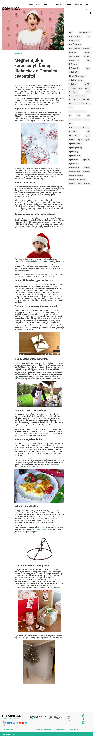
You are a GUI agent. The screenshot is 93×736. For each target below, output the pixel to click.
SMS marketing (74, 136)
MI (70, 116)
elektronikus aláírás (75, 88)
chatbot (87, 52)
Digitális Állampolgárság (77, 76)
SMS (88, 132)
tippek (88, 136)
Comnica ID (52, 715)
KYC (82, 104)
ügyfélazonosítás (75, 144)
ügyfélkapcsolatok (75, 156)
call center (72, 52)
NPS (88, 116)
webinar (87, 184)
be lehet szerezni (41, 530)
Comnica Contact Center (55, 716)
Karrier (88, 4)
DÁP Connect (73, 64)
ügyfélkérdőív (73, 160)
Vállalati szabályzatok (74, 729)
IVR (88, 100)
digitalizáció (73, 84)
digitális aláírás (74, 72)
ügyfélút (87, 168)
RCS (70, 124)
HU (90, 9)
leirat (88, 104)
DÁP (88, 60)
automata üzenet (74, 48)
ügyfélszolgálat (74, 168)
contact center (74, 60)
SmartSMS (72, 132)
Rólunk (68, 4)
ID (80, 100)
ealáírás (87, 84)
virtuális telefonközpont (77, 180)
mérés (71, 108)
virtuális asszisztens (76, 176)
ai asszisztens (74, 40)
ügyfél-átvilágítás (84, 140)
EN (86, 9)
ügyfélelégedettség (75, 148)
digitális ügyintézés (75, 80)
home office (73, 100)
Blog (89, 13)
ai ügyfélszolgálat (75, 44)
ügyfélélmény (73, 152)
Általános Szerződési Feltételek (43, 729)
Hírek (88, 92)
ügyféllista (86, 160)
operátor (87, 120)
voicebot (72, 184)
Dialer (88, 68)
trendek (71, 140)
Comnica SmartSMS (54, 719)
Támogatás (48, 4)
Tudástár (59, 4)
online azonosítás (75, 120)
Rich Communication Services (79, 128)
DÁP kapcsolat (74, 68)
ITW (84, 100)
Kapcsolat (78, 4)
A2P (70, 32)
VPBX (79, 184)
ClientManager (74, 56)
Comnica (87, 56)
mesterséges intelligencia (77, 112)
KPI (70, 104)
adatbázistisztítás (75, 36)
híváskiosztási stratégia (77, 96)
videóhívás (86, 172)
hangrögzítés (73, 92)
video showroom (74, 172)
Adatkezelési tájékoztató (60, 729)
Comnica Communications (55, 717)
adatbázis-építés (84, 32)
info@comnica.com (35, 719)
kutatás (76, 104)
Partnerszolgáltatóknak (7, 729)
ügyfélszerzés (73, 164)
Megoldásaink (34, 4)
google (87, 88)
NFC (78, 116)
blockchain (86, 48)
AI (89, 36)
